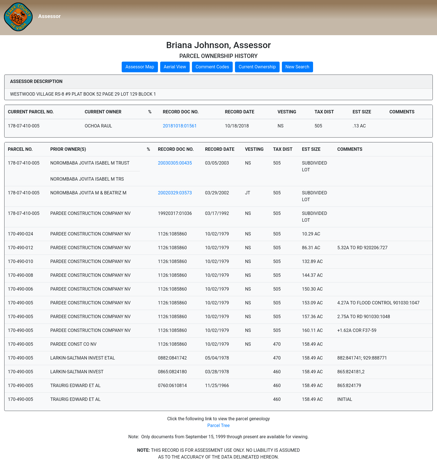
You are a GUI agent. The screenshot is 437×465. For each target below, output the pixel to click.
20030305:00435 (175, 163)
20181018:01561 (180, 126)
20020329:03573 (175, 193)
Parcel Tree (218, 425)
